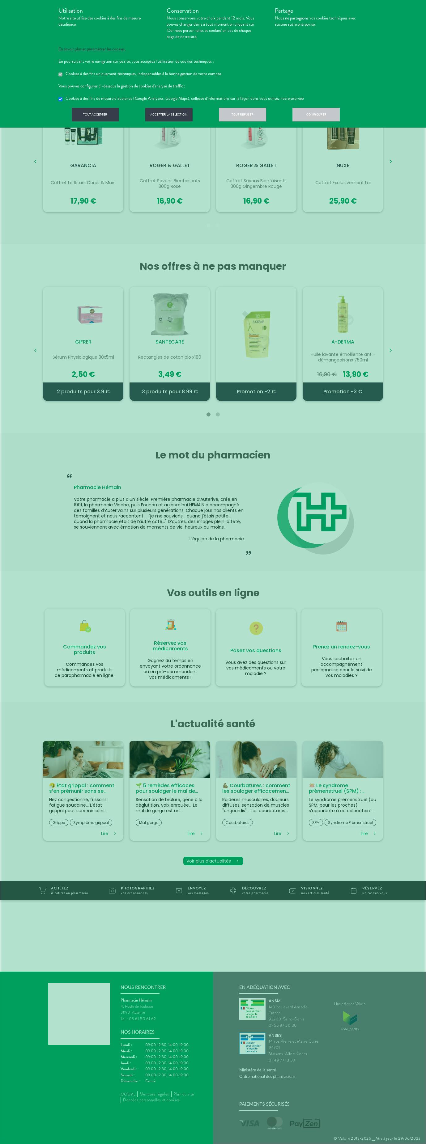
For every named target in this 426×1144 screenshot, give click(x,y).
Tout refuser (251, 115)
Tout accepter (97, 115)
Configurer (329, 115)
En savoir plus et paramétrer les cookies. (92, 49)
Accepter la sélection (174, 115)
